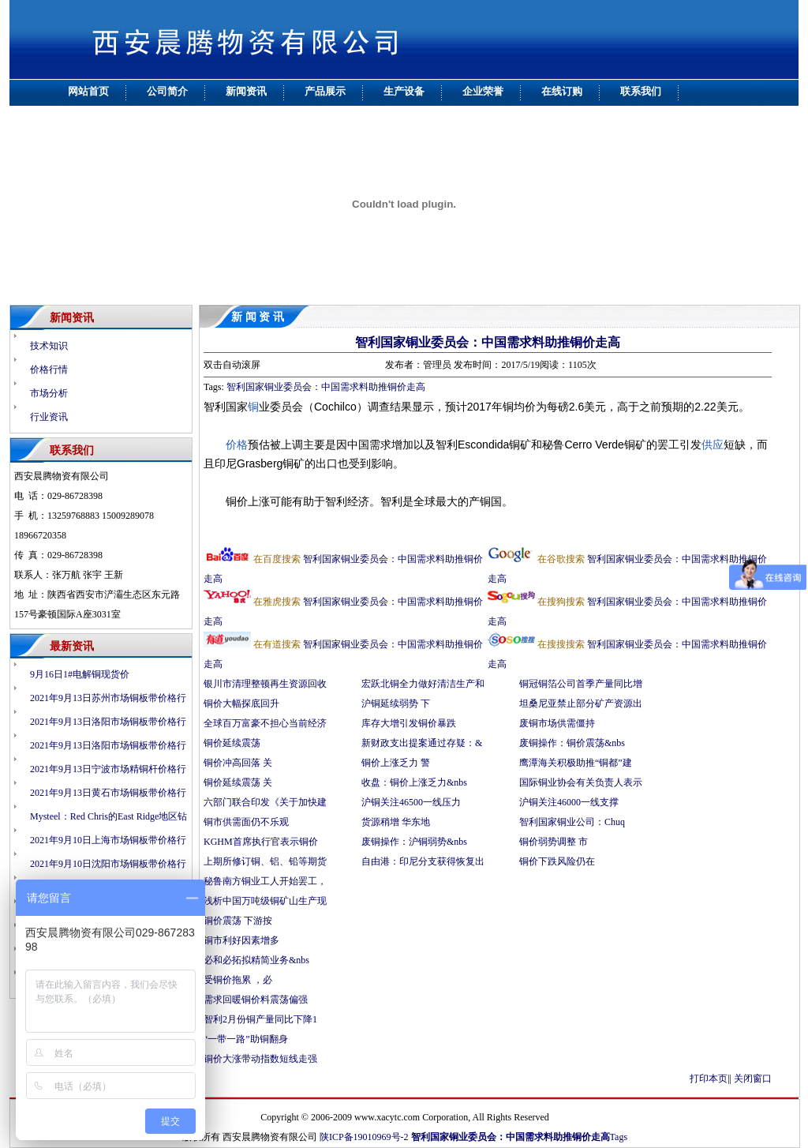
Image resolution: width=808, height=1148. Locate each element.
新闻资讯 (246, 91)
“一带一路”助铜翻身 (246, 1039)
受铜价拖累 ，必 (238, 979)
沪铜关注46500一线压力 (411, 802)
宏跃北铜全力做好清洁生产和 (422, 683)
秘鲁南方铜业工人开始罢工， (265, 881)
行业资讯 (49, 416)
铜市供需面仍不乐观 (246, 821)
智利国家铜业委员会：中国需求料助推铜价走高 (487, 342)
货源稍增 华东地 (395, 821)
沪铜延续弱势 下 (395, 703)
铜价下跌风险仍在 (558, 861)
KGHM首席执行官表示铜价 (261, 841)
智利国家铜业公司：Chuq (572, 821)
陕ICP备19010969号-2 (364, 1136)
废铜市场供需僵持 (557, 723)
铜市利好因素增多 (243, 940)
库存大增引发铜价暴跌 (408, 723)
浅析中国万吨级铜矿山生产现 (265, 900)
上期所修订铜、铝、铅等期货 (265, 861)
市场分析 (49, 393)
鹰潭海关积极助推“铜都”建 (575, 762)
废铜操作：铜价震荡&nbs (572, 742)
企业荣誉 (482, 91)
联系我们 (640, 91)
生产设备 (404, 91)
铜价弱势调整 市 (553, 841)
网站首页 (88, 91)
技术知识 (49, 345)
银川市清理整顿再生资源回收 (265, 683)
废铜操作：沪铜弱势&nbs (414, 841)
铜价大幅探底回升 (243, 703)
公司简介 (167, 91)
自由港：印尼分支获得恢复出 (422, 861)
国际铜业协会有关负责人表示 (580, 782)
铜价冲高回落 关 (238, 762)
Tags (619, 1136)
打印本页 (709, 1078)
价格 (237, 444)
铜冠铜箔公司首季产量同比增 (580, 683)
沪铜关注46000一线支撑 (569, 802)
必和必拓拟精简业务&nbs (256, 960)
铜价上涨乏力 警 (395, 762)
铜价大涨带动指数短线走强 (260, 1058)
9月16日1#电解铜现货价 (79, 674)
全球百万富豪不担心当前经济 (265, 723)
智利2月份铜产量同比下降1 (260, 1019)
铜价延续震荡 (232, 742)
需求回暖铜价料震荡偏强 (256, 999)
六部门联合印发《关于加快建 (265, 802)
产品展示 (325, 91)
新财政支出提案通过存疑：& (421, 742)
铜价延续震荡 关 (238, 782)
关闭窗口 (753, 1078)
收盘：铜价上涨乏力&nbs (414, 782)
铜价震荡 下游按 (238, 920)
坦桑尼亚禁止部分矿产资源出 (580, 703)
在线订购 (561, 91)
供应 (712, 444)
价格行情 (49, 369)
